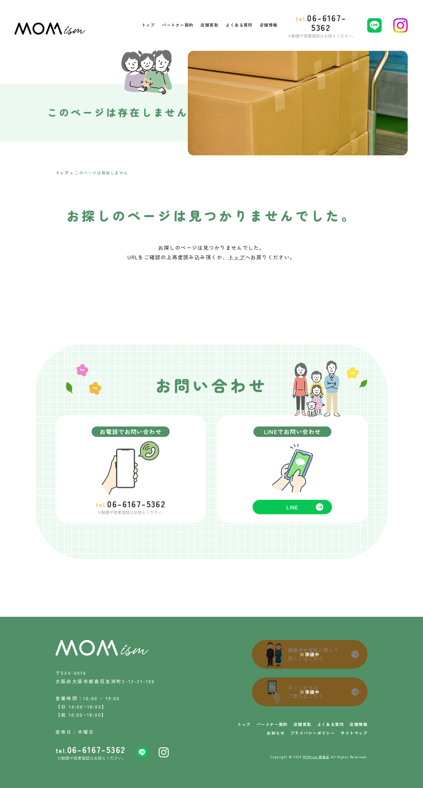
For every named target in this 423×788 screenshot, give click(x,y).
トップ (62, 173)
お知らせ (276, 733)
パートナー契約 (272, 724)
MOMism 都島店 (316, 757)
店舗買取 (302, 724)
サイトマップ (354, 733)
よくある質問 (330, 724)
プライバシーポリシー (312, 733)
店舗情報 (359, 724)
